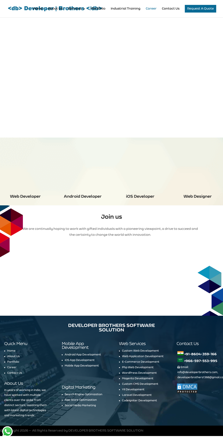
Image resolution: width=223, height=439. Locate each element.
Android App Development (83, 354)
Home (38, 8)
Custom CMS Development (140, 384)
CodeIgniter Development (139, 400)
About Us (55, 8)
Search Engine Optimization (83, 394)
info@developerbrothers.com (197, 372)
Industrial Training (125, 8)
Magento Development (137, 378)
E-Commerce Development (140, 362)
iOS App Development (80, 360)
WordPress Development (139, 373)
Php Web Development (138, 367)
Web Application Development (143, 356)
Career (151, 8)
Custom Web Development (140, 350)
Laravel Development (137, 395)
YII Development (133, 389)
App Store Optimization (81, 400)
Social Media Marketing (80, 405)
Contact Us (171, 8)
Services (74, 8)
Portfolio (98, 8)
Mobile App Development (82, 365)
